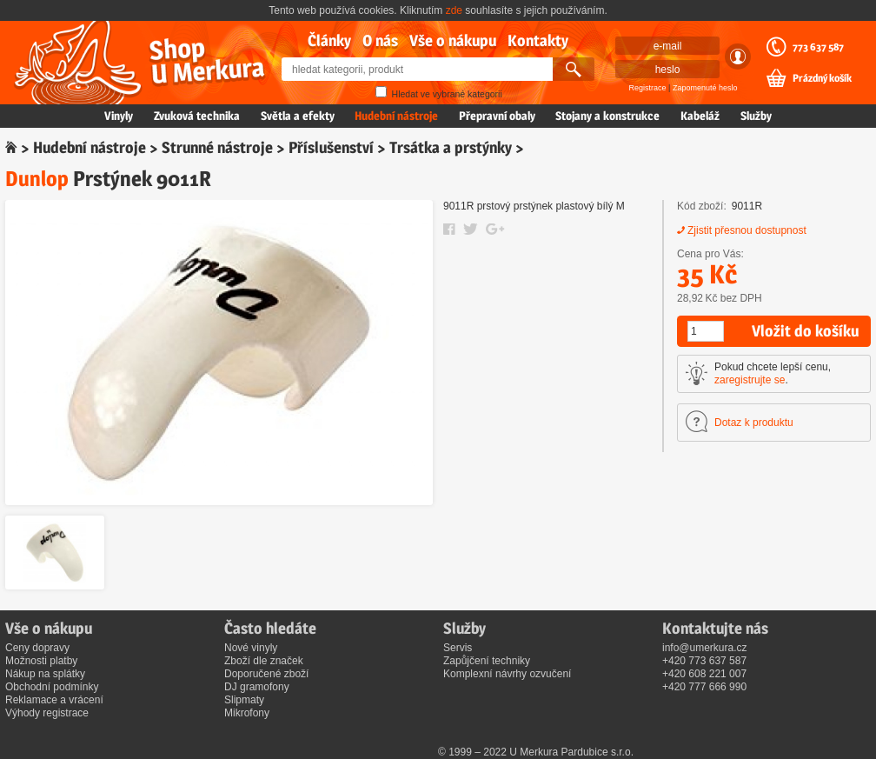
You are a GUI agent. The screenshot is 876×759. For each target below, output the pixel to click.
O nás (380, 40)
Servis (457, 648)
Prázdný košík (822, 78)
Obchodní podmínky (51, 687)
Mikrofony (246, 713)
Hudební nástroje (396, 116)
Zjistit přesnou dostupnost (746, 230)
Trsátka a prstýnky (450, 147)
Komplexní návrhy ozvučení (507, 674)
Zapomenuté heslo (705, 87)
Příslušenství (331, 147)
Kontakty (538, 40)
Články (329, 40)
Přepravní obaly (497, 116)
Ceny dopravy (37, 648)
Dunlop (37, 178)
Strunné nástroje (217, 147)
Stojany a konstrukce (607, 116)
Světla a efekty (298, 116)
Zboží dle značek (263, 661)
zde (454, 10)
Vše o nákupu (452, 40)
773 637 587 (818, 47)
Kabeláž (700, 116)
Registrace (648, 87)
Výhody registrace (47, 713)
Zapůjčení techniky (486, 661)
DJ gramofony (256, 687)
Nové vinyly (250, 648)
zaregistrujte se (749, 380)
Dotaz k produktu (753, 422)
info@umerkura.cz (704, 648)
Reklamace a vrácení (54, 700)
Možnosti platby (41, 661)
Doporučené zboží (266, 674)
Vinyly (118, 116)
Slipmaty (244, 700)
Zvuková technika (197, 116)
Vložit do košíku (805, 331)
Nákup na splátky (45, 674)
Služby (756, 116)
